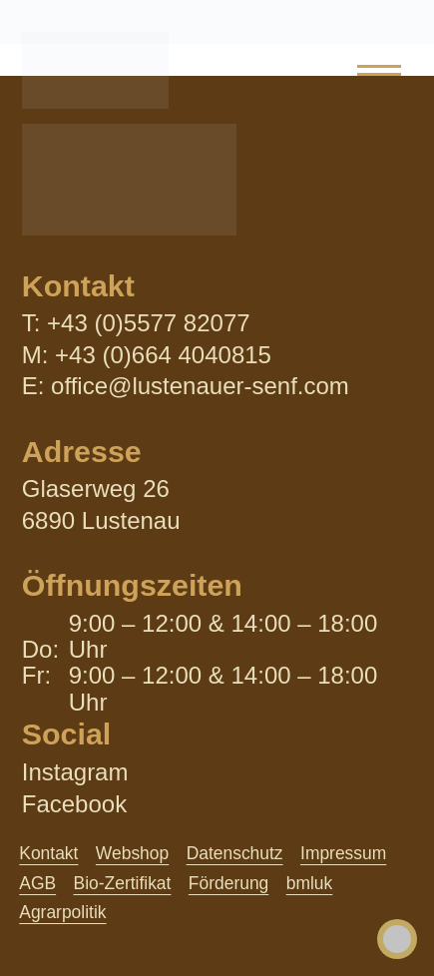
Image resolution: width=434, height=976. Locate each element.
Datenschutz (235, 853)
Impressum (343, 853)
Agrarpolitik (62, 912)
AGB (37, 883)
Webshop (132, 853)
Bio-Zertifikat (123, 883)
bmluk (309, 883)
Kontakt (48, 853)
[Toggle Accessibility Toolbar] (397, 939)
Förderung (228, 883)
